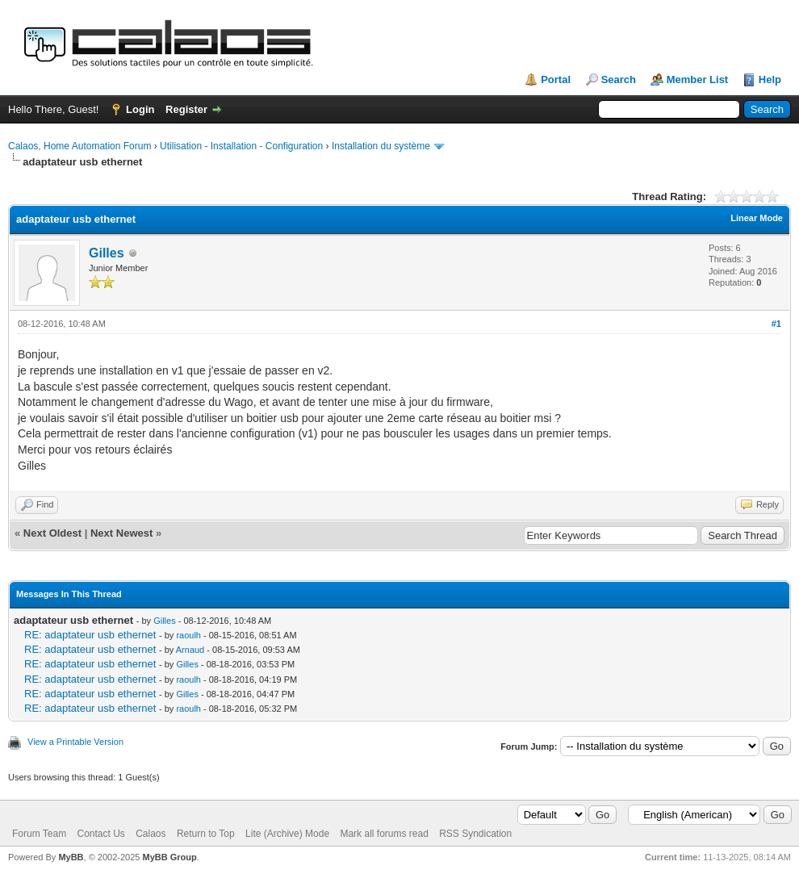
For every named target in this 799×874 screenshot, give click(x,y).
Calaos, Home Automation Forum (79, 146)
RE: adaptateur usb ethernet (90, 635)
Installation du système (381, 146)
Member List (698, 79)
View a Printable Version (75, 741)
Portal (556, 79)
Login (140, 109)
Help (770, 79)
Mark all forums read (384, 833)
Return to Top (206, 833)
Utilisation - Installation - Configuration (241, 146)
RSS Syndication (475, 833)
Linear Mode (756, 218)
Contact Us (100, 833)
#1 (776, 323)
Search (618, 79)
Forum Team (39, 833)
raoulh (188, 635)
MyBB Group (169, 857)
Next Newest (121, 533)
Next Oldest (52, 533)
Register (186, 109)
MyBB (70, 857)
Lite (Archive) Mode (287, 833)
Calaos (150, 833)
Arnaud (190, 649)
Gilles (106, 253)
